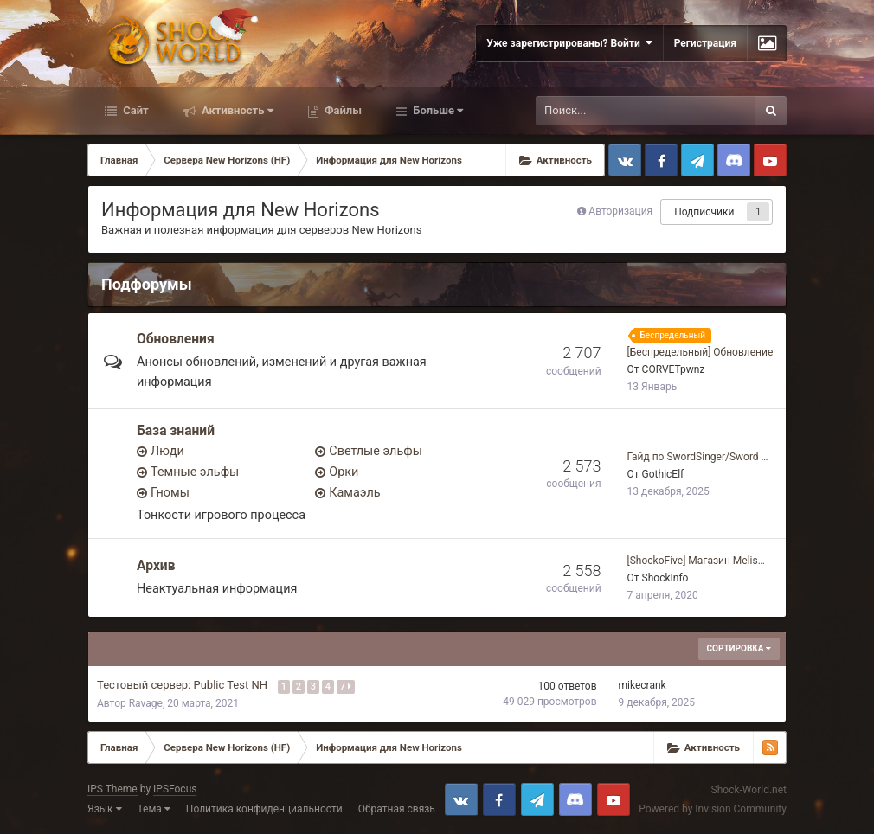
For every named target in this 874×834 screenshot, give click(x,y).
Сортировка (739, 648)
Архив (156, 566)
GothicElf (663, 474)
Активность (236, 110)
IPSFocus (174, 789)
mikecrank (642, 685)
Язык (104, 809)
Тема (154, 809)
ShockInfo (665, 578)
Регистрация (705, 43)
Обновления (176, 339)
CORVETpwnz (673, 369)
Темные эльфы (195, 472)
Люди (167, 451)
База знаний (176, 431)
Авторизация (620, 211)
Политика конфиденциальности (264, 809)
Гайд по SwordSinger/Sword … (697, 457)
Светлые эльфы (375, 451)
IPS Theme (112, 789)
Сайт (134, 110)
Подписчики (704, 212)
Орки (343, 472)
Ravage (146, 703)
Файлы (342, 110)
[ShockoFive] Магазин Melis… (696, 561)
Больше (436, 110)
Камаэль (354, 492)
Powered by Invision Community (713, 809)
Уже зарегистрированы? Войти (569, 42)
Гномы (170, 492)
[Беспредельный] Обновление (700, 352)
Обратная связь (396, 809)
